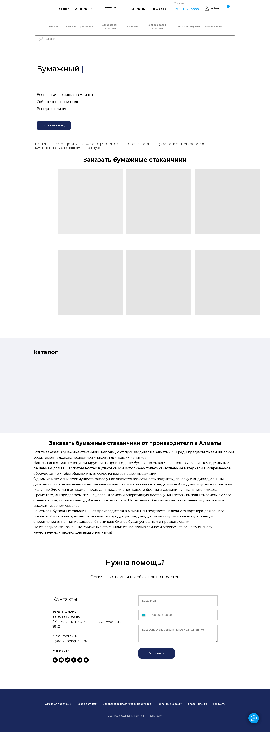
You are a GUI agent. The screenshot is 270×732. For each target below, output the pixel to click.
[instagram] (55, 660)
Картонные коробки (169, 703)
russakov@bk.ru (64, 636)
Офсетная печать (139, 144)
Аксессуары (94, 148)
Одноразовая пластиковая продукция (126, 703)
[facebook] (73, 660)
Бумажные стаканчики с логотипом (57, 148)
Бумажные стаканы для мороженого (181, 144)
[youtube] (86, 660)
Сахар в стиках (87, 703)
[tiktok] (67, 660)
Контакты (219, 703)
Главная (40, 144)
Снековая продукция (66, 144)
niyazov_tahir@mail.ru (69, 641)
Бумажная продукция (58, 703)
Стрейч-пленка (197, 703)
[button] (54, 125)
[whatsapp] (61, 660)
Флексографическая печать (103, 144)
